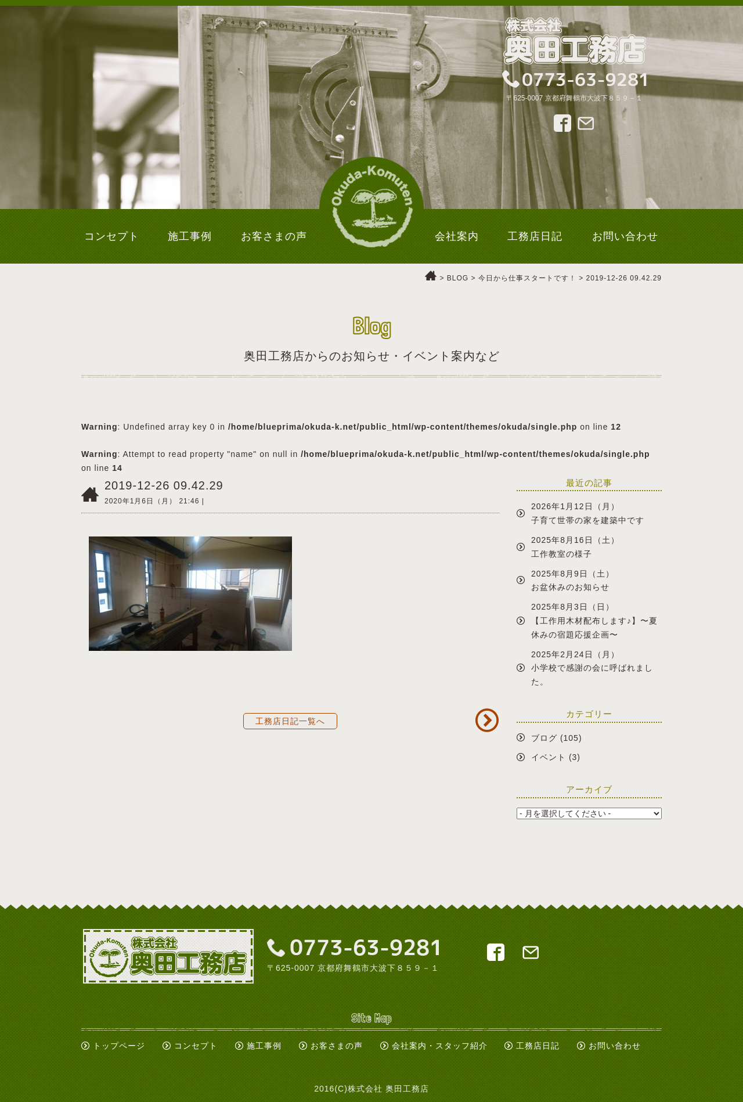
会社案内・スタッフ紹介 (440, 1045)
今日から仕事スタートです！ (527, 278)
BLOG (457, 278)
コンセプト (196, 1045)
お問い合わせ (615, 1045)
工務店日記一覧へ (290, 721)
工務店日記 (538, 1045)
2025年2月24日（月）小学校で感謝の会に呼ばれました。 (592, 668)
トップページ (119, 1045)
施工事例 (264, 1045)
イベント (548, 757)
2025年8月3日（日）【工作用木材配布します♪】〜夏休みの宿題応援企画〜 (594, 620)
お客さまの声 (337, 1045)
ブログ (544, 738)
